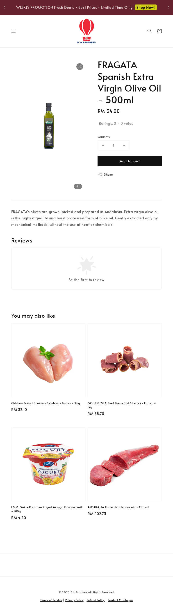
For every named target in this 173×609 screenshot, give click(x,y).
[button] (13, 31)
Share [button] (105, 174)
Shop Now (87, 10)
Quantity (104, 137)
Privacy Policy (74, 600)
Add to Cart (130, 160)
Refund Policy (96, 600)
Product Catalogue (120, 600)
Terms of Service (51, 600)
